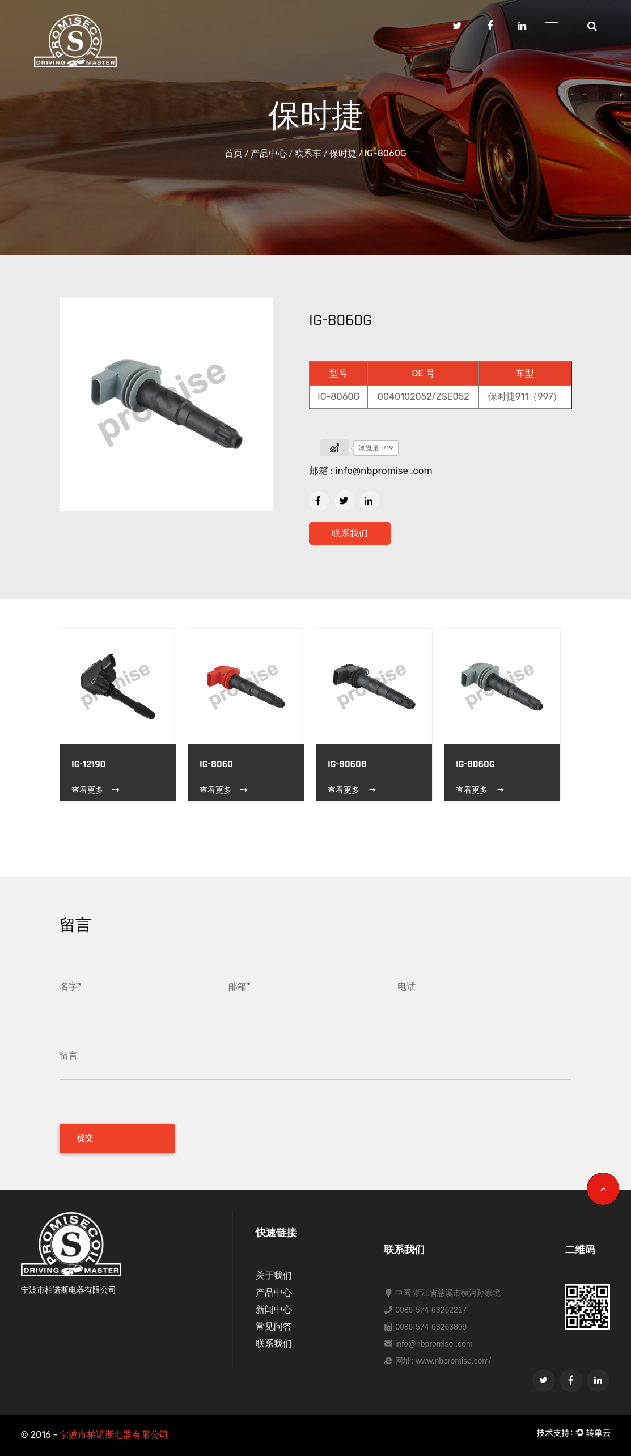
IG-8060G (475, 764)
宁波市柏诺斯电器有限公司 (114, 1434)
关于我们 (274, 1275)
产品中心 (269, 153)
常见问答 (274, 1326)
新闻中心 (274, 1309)
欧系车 (307, 153)
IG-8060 (216, 764)
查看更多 (96, 790)
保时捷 (343, 153)
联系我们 (350, 533)
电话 (406, 986)
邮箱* (239, 986)
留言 (69, 1055)
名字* (71, 986)
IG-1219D (88, 764)
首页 (234, 153)
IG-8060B (347, 764)
